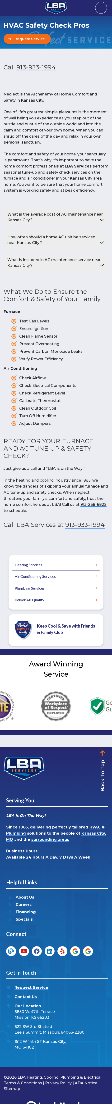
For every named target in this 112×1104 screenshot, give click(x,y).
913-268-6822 (93, 504)
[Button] (27, 39)
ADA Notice (86, 1083)
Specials (24, 919)
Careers (24, 904)
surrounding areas (50, 839)
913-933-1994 (36, 67)
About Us (25, 897)
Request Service (31, 987)
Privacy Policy (58, 1083)
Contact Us (25, 997)
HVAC (95, 827)
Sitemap (12, 1088)
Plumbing (16, 833)
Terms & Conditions (23, 1083)
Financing (26, 912)
